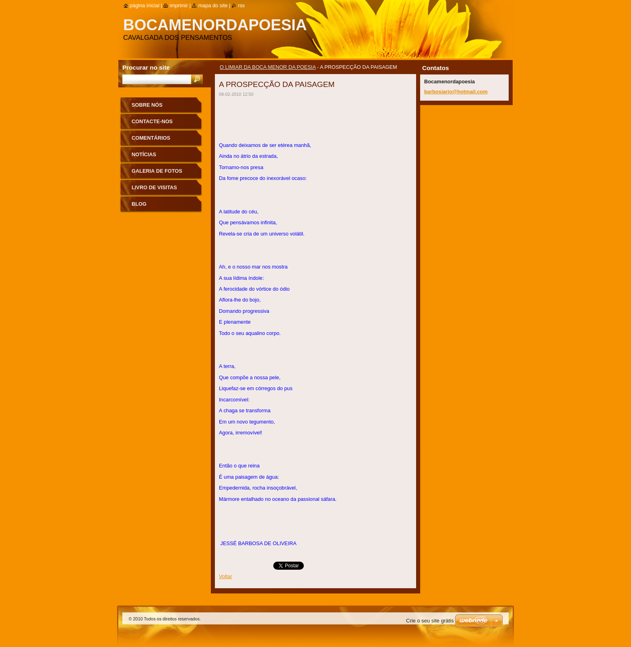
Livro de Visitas (154, 187)
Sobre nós (147, 105)
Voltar (225, 576)
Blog (139, 204)
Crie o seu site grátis (430, 621)
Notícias (144, 154)
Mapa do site (212, 5)
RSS (241, 5)
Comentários (151, 138)
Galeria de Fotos (157, 171)
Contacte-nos (152, 121)
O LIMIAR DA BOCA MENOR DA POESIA (268, 67)
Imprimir (178, 5)
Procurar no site (146, 67)
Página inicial (144, 5)
